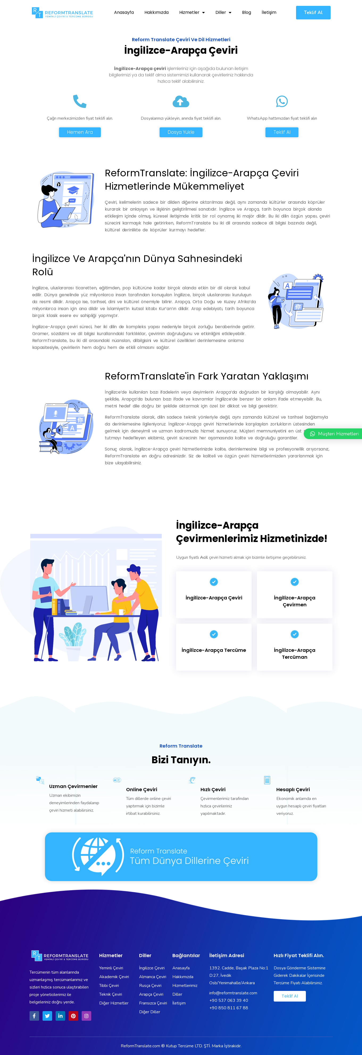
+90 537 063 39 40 (228, 1000)
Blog (246, 12)
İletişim (269, 12)
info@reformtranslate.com (233, 993)
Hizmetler (192, 12)
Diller (223, 12)
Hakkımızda (156, 12)
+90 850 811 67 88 (228, 1008)
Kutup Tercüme (180, 1046)
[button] (313, 12)
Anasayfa (124, 12)
